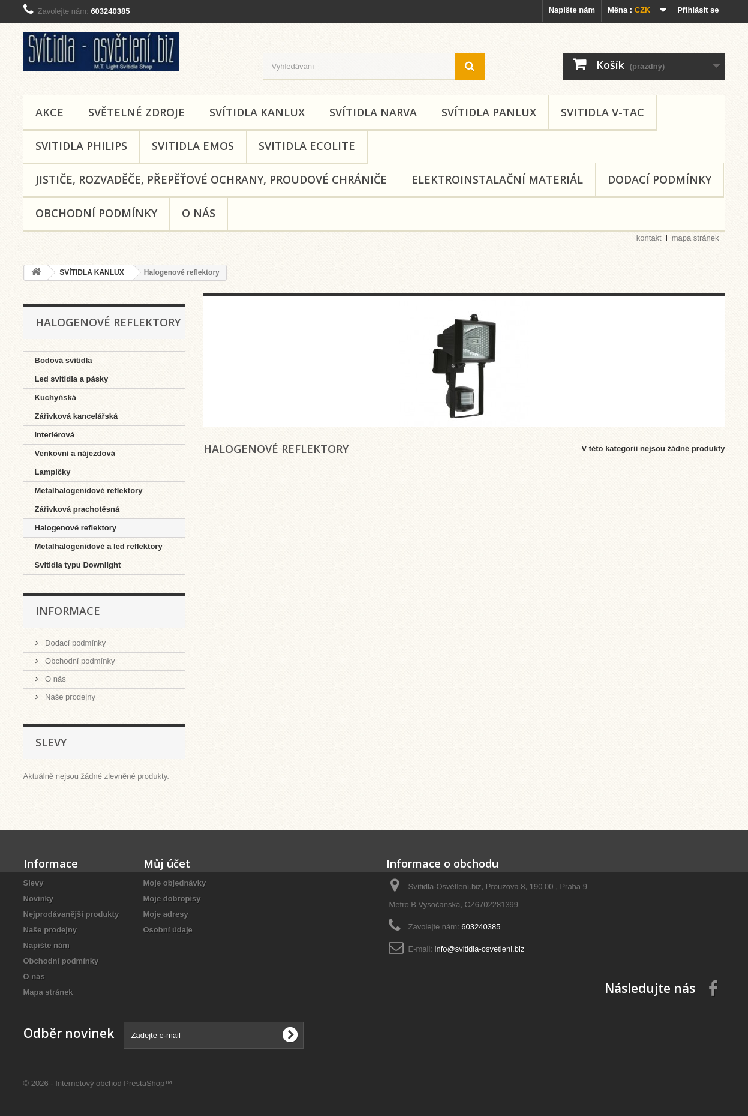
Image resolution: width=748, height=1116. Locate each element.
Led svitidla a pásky (72, 378)
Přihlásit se (698, 9)
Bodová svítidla (63, 360)
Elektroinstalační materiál (497, 179)
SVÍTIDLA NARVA (373, 112)
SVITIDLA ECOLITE (307, 146)
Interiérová (54, 434)
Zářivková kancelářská (76, 416)
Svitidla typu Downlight (78, 564)
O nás (198, 213)
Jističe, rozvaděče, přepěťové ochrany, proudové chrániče (211, 179)
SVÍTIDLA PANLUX (488, 112)
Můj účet (166, 863)
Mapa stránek (48, 992)
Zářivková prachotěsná (77, 509)
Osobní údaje (168, 929)
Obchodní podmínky (96, 213)
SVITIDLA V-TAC (602, 112)
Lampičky (53, 471)
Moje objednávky (174, 882)
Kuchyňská (55, 397)
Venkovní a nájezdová (75, 453)
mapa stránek (695, 237)
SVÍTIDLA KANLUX (257, 112)
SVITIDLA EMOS (193, 146)
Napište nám (572, 9)
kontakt (649, 237)
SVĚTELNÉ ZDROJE (136, 112)
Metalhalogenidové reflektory (89, 490)
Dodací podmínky (659, 179)
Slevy (51, 742)
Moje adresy (165, 914)
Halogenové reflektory (76, 527)
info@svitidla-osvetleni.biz (480, 948)
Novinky (38, 898)
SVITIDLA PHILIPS (81, 146)
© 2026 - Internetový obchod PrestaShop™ (98, 1083)
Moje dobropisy (172, 898)
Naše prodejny (69, 696)
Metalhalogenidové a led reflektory (99, 546)
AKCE (49, 112)
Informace (67, 611)
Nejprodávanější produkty (71, 914)
